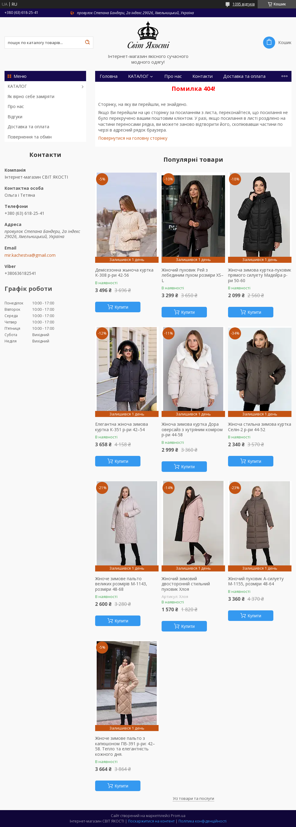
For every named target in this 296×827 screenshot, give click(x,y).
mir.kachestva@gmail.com (30, 255)
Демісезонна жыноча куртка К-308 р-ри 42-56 (124, 272)
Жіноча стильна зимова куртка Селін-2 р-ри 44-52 (259, 426)
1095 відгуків (244, 4)
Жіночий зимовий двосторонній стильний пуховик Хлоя (186, 584)
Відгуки (15, 116)
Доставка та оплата (28, 126)
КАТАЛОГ (17, 86)
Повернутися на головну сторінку (132, 138)
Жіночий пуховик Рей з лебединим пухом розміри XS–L (193, 275)
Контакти (202, 76)
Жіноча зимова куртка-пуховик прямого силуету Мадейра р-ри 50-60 (259, 275)
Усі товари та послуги (193, 798)
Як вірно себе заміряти (31, 96)
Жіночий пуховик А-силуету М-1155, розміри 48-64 (256, 581)
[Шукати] (87, 43)
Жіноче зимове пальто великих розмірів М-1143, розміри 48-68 (121, 584)
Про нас (16, 106)
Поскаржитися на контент (151, 821)
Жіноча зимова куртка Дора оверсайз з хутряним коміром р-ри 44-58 (192, 429)
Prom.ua (178, 815)
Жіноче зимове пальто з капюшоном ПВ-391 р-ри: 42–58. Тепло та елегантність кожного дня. (125, 746)
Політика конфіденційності (203, 821)
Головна (108, 76)
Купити (121, 307)
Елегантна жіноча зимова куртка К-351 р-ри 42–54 (121, 426)
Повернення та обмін (30, 137)
